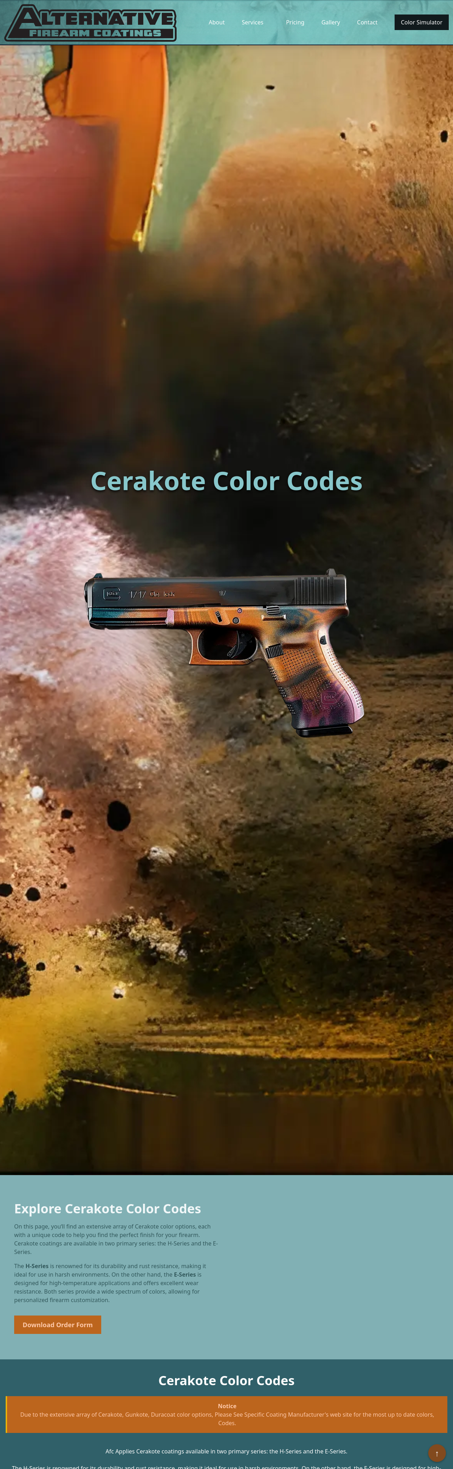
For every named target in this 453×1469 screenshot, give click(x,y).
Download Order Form (58, 1324)
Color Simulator (421, 22)
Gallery (330, 22)
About (217, 22)
